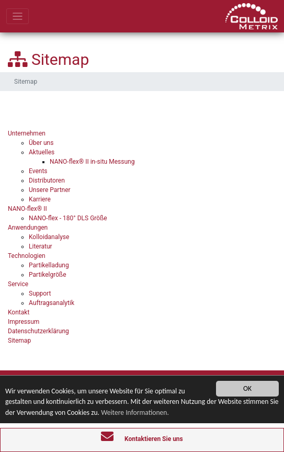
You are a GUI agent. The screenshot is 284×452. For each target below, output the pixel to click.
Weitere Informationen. (135, 412)
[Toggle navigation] (17, 16)
